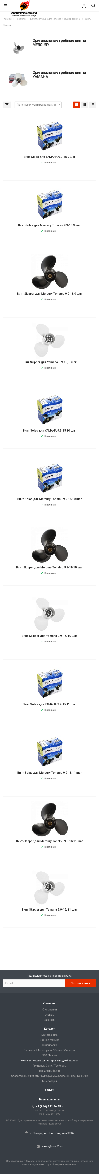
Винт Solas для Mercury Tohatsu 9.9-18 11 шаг (49, 772)
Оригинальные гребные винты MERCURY (59, 42)
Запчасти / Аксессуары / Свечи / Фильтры (49, 1050)
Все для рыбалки (49, 1070)
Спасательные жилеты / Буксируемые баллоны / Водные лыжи (49, 1075)
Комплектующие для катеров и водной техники (49, 1060)
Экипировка (49, 1045)
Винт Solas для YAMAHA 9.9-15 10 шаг (49, 430)
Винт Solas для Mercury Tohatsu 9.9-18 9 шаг (49, 225)
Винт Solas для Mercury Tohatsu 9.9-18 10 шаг (49, 499)
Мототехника (49, 1034)
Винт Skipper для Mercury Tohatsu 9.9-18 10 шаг (49, 567)
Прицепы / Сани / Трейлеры (49, 1065)
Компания (49, 1003)
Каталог (49, 1028)
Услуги (49, 1090)
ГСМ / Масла (49, 1055)
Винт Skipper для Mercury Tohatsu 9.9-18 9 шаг (49, 293)
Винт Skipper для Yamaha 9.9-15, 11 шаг (49, 909)
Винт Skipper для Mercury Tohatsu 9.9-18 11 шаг (49, 841)
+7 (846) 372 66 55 (48, 1106)
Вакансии (49, 1019)
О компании (49, 1009)
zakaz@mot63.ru (52, 1146)
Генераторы (49, 1081)
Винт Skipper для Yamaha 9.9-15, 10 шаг (49, 636)
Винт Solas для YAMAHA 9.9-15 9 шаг (49, 157)
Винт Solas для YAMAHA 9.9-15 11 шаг (49, 704)
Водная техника (49, 1039)
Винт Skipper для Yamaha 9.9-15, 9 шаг (50, 362)
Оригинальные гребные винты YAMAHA (59, 74)
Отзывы (49, 1014)
